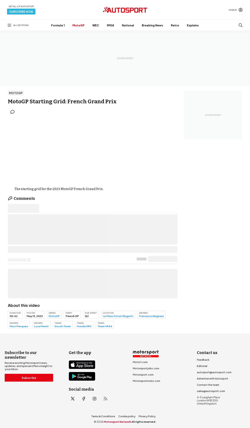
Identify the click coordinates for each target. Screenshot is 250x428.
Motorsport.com (143, 374)
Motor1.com (140, 362)
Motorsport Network (117, 421)
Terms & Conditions (103, 416)
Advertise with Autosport (212, 378)
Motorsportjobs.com (146, 368)
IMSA (110, 25)
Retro (175, 25)
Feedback (203, 359)
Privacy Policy (147, 416)
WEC (95, 25)
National (128, 25)
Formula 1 (58, 25)
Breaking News (152, 25)
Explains (193, 25)
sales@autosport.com (211, 391)
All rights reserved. (143, 421)
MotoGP (78, 25)
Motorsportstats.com (146, 380)
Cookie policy (127, 416)
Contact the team (208, 384)
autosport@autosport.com (214, 372)
